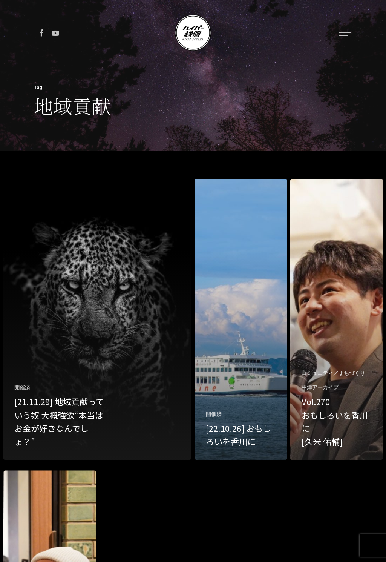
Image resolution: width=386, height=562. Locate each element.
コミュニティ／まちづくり (333, 373)
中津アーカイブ (320, 387)
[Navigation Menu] (345, 32)
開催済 (22, 387)
